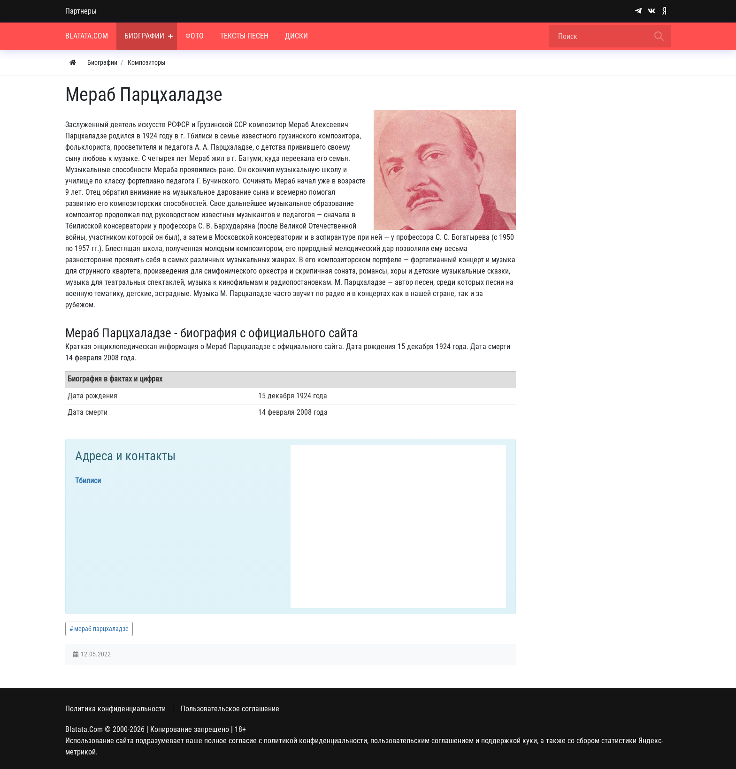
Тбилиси (88, 480)
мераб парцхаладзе (101, 628)
